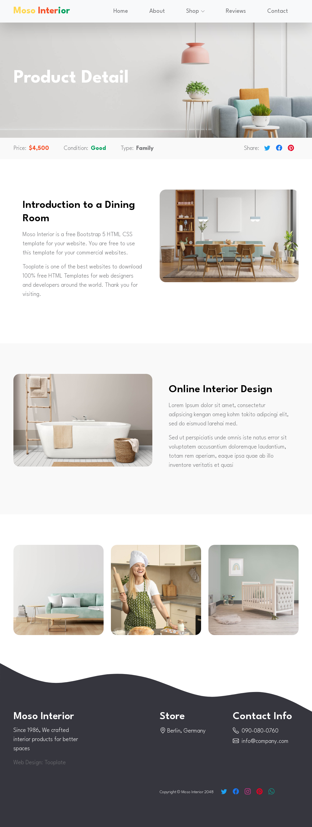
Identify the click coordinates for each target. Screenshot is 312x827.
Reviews (236, 10)
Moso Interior (44, 717)
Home (120, 10)
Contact (277, 10)
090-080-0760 (260, 731)
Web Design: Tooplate (39, 762)
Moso (41, 10)
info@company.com (265, 741)
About (157, 10)
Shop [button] (192, 10)
